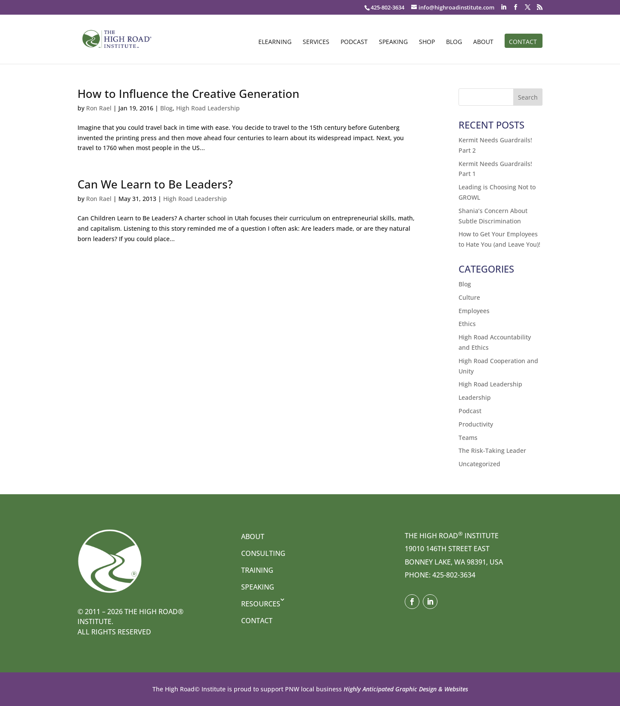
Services (316, 42)
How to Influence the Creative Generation (188, 93)
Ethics (467, 324)
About (483, 42)
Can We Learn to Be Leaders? (155, 184)
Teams (468, 437)
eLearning (274, 42)
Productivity (476, 424)
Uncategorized (479, 464)
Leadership (475, 397)
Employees (474, 311)
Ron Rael (99, 108)
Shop (427, 42)
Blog (454, 42)
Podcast (354, 42)
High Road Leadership (208, 108)
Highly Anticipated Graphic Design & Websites (405, 689)
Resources (260, 604)
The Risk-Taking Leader (492, 450)
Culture (469, 297)
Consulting (263, 553)
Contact (523, 42)
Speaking (393, 42)
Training (257, 570)
